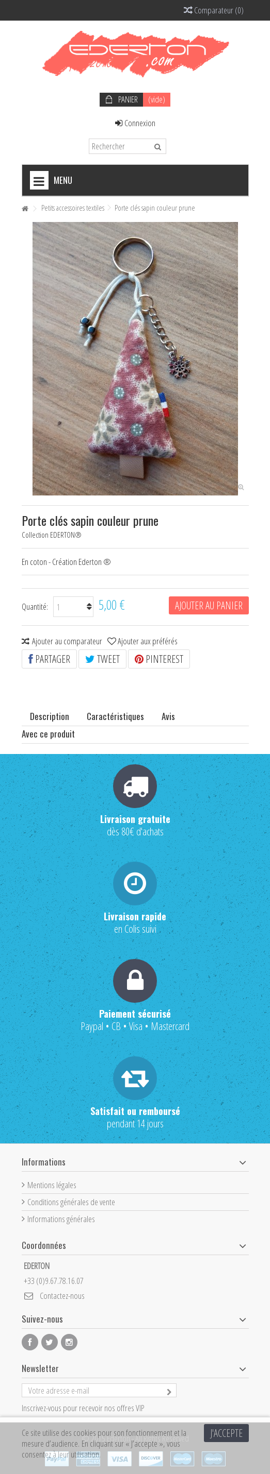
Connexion (135, 123)
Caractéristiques (115, 716)
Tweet (102, 659)
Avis (168, 716)
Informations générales (61, 1218)
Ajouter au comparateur (67, 641)
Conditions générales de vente (71, 1201)
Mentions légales (51, 1184)
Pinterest (159, 659)
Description (49, 716)
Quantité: (35, 606)
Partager (49, 659)
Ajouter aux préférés (148, 641)
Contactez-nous (62, 1295)
